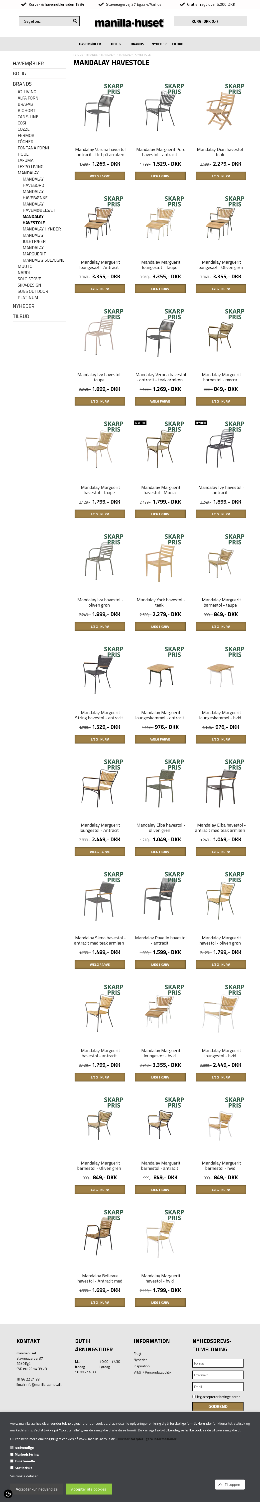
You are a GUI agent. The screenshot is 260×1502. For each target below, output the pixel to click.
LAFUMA (25, 160)
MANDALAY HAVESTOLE (34, 220)
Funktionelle (25, 1461)
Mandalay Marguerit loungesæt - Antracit (99, 278)
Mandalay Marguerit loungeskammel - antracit (159, 756)
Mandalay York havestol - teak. (161, 637)
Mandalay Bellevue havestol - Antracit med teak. (99, 1356)
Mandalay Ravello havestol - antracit (161, 995)
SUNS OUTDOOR (33, 291)
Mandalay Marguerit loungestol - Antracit (100, 876)
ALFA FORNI (29, 98)
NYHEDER (159, 43)
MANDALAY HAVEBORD (33, 182)
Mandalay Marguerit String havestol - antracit (99, 756)
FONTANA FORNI (33, 148)
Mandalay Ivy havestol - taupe (100, 398)
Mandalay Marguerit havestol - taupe (100, 517)
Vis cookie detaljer (24, 1476)
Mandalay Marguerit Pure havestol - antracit (160, 159)
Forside (78, 54)
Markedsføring (27, 1454)
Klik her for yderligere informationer (147, 1438)
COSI (22, 123)
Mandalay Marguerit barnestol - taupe (221, 637)
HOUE (23, 154)
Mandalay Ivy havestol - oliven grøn (100, 637)
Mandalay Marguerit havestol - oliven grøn (220, 995)
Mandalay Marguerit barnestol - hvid (221, 1234)
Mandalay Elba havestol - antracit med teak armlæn (220, 876)
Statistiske (23, 1467)
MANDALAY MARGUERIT (34, 251)
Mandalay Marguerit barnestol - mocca (221, 398)
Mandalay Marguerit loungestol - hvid (221, 1115)
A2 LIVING (27, 92)
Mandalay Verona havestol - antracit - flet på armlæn (100, 159)
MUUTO (25, 266)
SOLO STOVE (29, 279)
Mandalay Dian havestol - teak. (221, 159)
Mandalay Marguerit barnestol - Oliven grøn (99, 1234)
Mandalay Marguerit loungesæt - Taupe (160, 278)
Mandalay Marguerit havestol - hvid (160, 1354)
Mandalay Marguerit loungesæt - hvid (160, 1115)
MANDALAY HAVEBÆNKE (35, 195)
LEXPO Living (30, 167)
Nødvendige (24, 1447)
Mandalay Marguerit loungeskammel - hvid (220, 756)
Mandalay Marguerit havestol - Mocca (160, 517)
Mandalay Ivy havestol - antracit (221, 517)
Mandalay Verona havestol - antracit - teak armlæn (160, 398)
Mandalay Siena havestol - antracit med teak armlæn (100, 995)
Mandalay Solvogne (44, 260)
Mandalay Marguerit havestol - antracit (100, 1115)
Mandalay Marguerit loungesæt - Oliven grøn (220, 278)
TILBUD (177, 43)
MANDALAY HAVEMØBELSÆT (39, 207)
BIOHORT (27, 110)
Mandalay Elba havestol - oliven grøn (160, 876)
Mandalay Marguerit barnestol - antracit (160, 1234)
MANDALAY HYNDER (42, 229)
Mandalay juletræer (34, 238)
